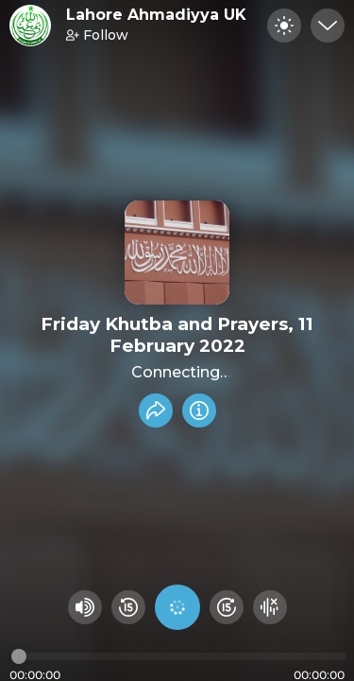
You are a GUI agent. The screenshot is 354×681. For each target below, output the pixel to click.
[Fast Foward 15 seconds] (227, 607)
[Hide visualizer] (270, 607)
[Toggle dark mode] (284, 26)
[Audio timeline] (178, 656)
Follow (97, 35)
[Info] (199, 410)
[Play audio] (177, 607)
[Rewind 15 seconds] (128, 607)
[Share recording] (156, 410)
